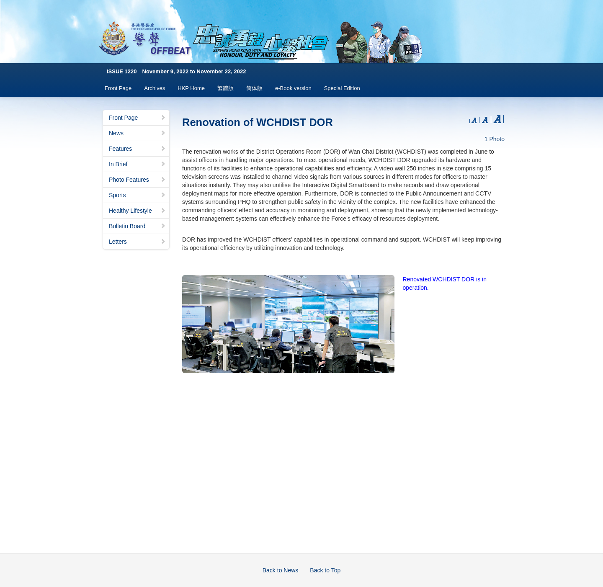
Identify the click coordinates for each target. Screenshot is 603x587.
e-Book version (293, 88)
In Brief (137, 164)
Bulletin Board (137, 226)
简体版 (254, 88)
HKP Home (191, 88)
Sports (137, 195)
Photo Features (137, 179)
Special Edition (342, 88)
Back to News (281, 570)
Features (137, 148)
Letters (137, 241)
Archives (154, 88)
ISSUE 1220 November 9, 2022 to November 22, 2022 (176, 71)
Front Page (118, 88)
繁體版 (225, 88)
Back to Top (325, 570)
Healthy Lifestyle (137, 210)
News (137, 133)
